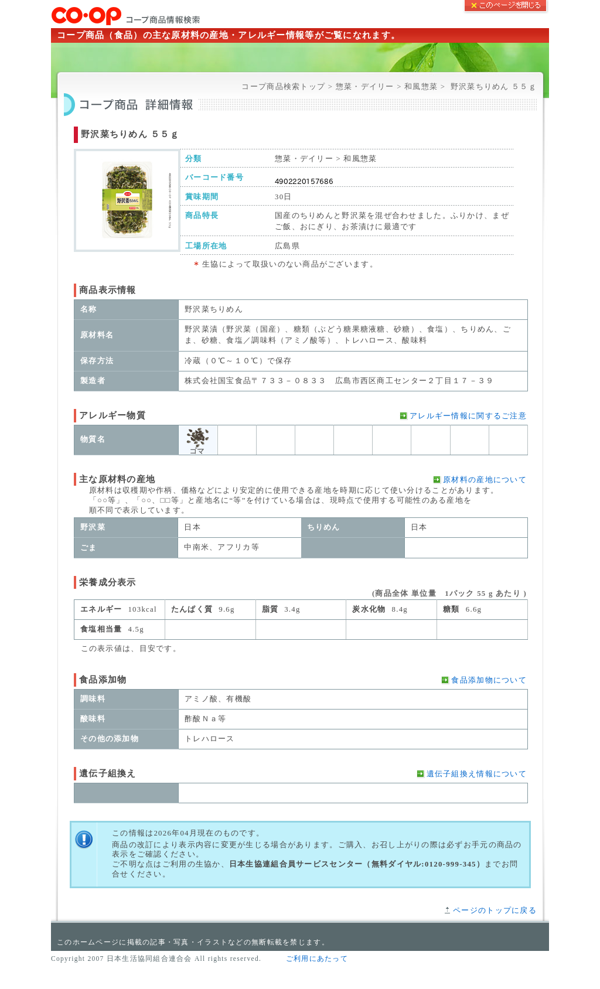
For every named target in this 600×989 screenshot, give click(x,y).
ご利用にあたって (317, 958)
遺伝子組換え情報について (477, 774)
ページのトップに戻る (495, 910)
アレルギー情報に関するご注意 (468, 416)
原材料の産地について (485, 480)
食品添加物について (489, 680)
